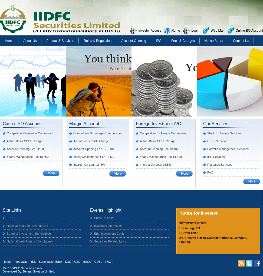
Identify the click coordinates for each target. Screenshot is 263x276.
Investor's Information (108, 225)
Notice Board (214, 41)
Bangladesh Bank (50, 261)
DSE (68, 261)
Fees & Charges (183, 41)
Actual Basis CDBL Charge (24, 141)
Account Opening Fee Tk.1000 (93, 149)
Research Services (219, 164)
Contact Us (241, 41)
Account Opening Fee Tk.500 (26, 149)
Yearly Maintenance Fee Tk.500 (28, 156)
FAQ (210, 172)
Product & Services (60, 41)
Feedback (20, 261)
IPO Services (216, 156)
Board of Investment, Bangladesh (29, 233)
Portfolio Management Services (228, 149)
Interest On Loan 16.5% (89, 164)
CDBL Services (217, 141)
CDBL (98, 261)
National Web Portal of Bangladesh (30, 241)
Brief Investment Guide (109, 233)
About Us (30, 41)
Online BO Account (249, 30)
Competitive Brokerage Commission (30, 133)
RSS (33, 261)
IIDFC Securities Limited (28, 268)
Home (175, 30)
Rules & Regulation (97, 41)
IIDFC (11, 218)
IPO (159, 41)
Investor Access (149, 30)
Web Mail (217, 30)
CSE (77, 261)
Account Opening (133, 41)
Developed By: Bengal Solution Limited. (29, 271)
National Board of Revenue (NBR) (29, 225)
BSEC (87, 261)
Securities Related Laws (110, 241)
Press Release (104, 218)
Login (195, 30)
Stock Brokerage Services (224, 133)
